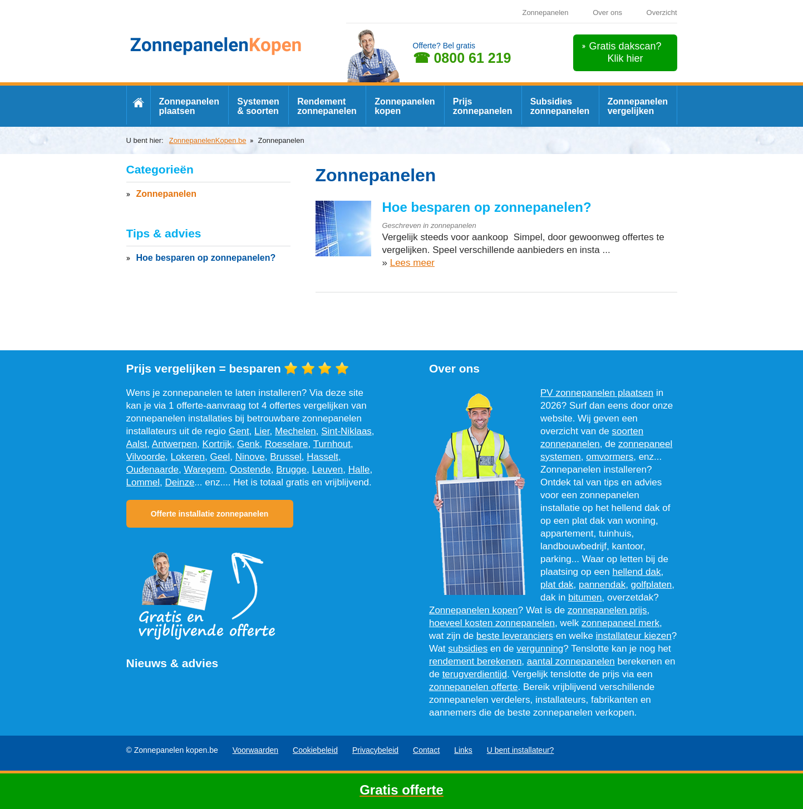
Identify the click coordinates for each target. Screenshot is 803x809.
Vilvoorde (146, 456)
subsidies (467, 648)
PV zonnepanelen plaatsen (596, 393)
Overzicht (662, 12)
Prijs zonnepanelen (483, 106)
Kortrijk (217, 444)
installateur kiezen (634, 636)
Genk (248, 444)
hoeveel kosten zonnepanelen (492, 623)
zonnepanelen (453, 225)
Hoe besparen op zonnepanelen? (487, 207)
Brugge (291, 469)
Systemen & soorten (258, 106)
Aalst (136, 444)
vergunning (539, 648)
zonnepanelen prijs (607, 610)
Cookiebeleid (315, 750)
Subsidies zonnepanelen (560, 106)
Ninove (250, 456)
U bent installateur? (520, 750)
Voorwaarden (256, 750)
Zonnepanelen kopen (405, 106)
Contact (426, 750)
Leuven (327, 469)
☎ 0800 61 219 (462, 58)
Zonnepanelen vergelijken (638, 106)
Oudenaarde (152, 469)
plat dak (557, 584)
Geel (220, 456)
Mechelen (295, 431)
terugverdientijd (474, 674)
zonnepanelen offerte (473, 687)
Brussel (286, 456)
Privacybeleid (375, 750)
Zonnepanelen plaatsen (189, 106)
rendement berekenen (475, 661)
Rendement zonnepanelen (327, 106)
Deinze (179, 482)
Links (463, 750)
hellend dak (637, 572)
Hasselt (322, 456)
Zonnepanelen (545, 12)
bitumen (585, 597)
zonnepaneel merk (620, 623)
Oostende (250, 469)
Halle (359, 469)
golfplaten (651, 584)
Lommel (143, 482)
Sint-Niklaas (346, 431)
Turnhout (332, 444)
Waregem (204, 469)
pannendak (602, 584)
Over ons (607, 12)
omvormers (609, 456)
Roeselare (286, 444)
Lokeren (188, 456)
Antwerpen (174, 444)
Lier (261, 431)
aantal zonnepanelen (571, 661)
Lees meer (412, 262)
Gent (239, 431)
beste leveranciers (514, 636)
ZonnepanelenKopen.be (208, 140)
